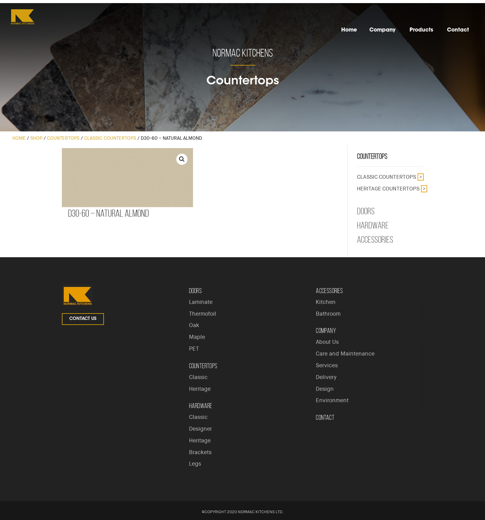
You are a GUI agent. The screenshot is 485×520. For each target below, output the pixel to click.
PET (194, 348)
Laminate (200, 302)
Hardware (373, 225)
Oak (194, 325)
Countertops (63, 138)
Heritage (200, 389)
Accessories (375, 240)
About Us (327, 342)
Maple (197, 337)
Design (325, 389)
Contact (325, 417)
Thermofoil (202, 314)
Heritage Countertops (388, 188)
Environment (332, 400)
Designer (200, 429)
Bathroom (328, 314)
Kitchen (326, 302)
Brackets (200, 452)
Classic (198, 377)
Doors (366, 211)
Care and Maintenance (345, 353)
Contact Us (83, 319)
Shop (36, 138)
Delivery (326, 377)
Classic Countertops (110, 138)
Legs (195, 463)
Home (19, 138)
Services (327, 365)
